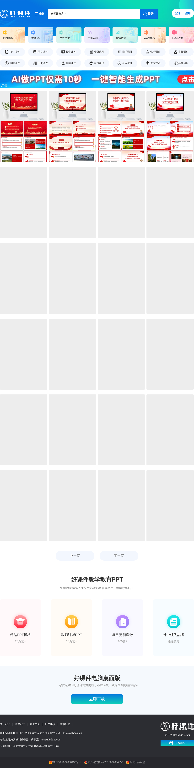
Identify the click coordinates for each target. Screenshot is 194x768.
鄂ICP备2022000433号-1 (66, 762)
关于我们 (5, 724)
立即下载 (97, 699)
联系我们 (20, 724)
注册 (188, 13)
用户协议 (50, 724)
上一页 (75, 556)
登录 (178, 13)
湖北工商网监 (137, 762)
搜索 (151, 13)
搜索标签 (65, 724)
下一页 (119, 556)
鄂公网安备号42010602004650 (105, 762)
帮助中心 (35, 724)
